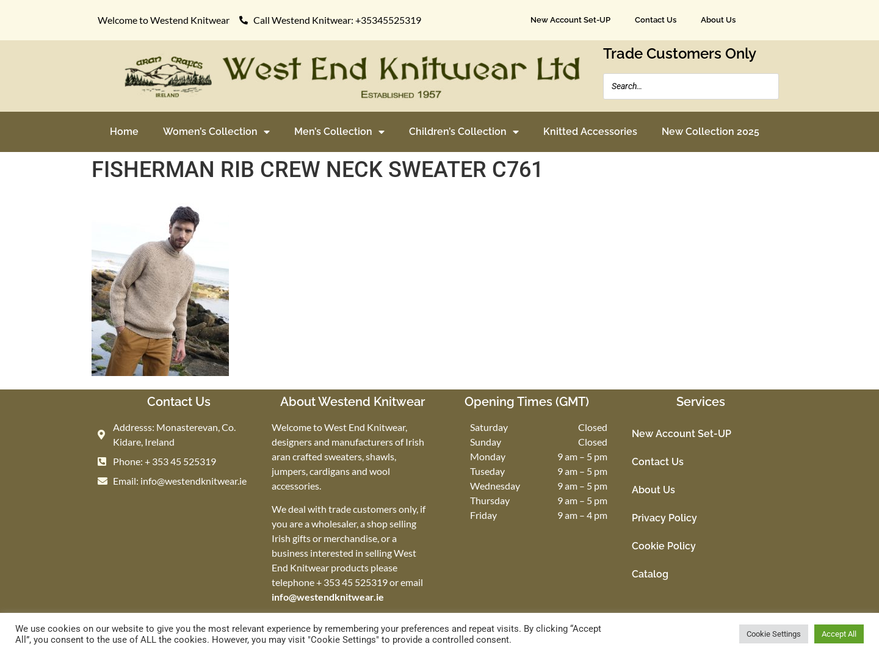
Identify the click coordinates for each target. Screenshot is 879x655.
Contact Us (655, 19)
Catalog (650, 574)
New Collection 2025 (710, 131)
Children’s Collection (464, 132)
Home (124, 131)
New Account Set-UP (570, 19)
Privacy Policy (664, 518)
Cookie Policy (664, 546)
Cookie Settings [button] (774, 634)
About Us (718, 19)
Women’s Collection (216, 132)
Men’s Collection (339, 132)
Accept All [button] (839, 634)
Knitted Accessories (590, 131)
